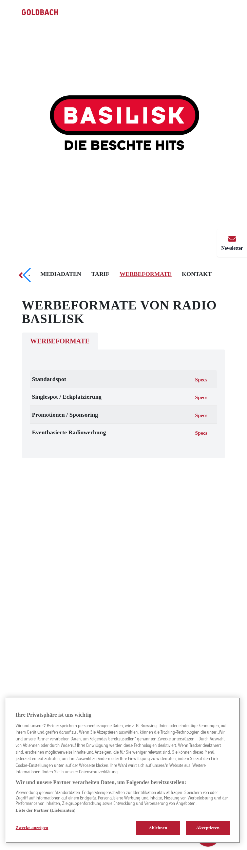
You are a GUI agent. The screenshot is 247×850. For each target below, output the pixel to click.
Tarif (100, 273)
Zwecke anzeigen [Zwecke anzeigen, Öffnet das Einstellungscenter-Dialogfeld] (32, 827)
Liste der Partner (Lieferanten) (45, 810)
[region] (122, 770)
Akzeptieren (208, 827)
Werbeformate (146, 273)
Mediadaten (60, 273)
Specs (201, 379)
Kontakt (197, 273)
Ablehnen (158, 827)
